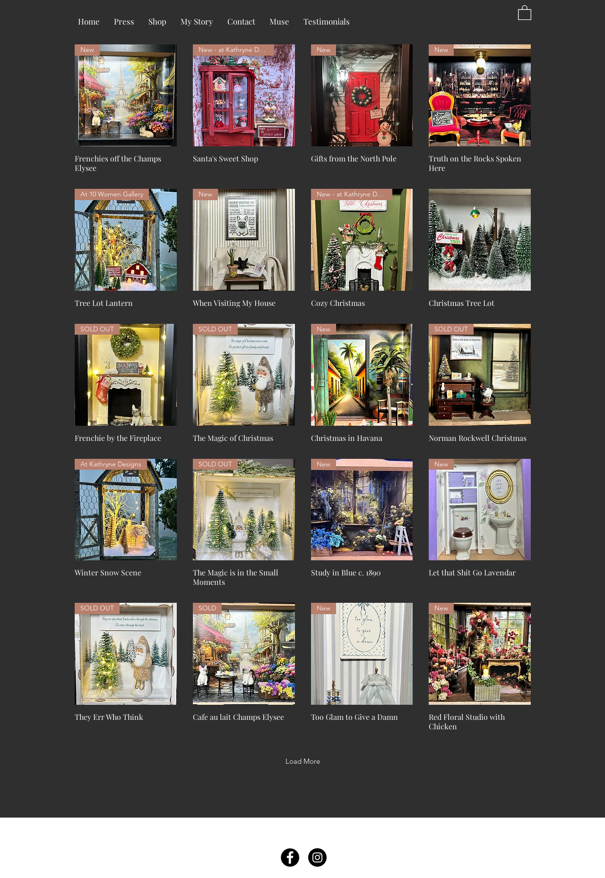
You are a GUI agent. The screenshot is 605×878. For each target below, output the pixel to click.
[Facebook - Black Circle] (290, 857)
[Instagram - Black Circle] (317, 857)
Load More (302, 761)
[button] (524, 12)
